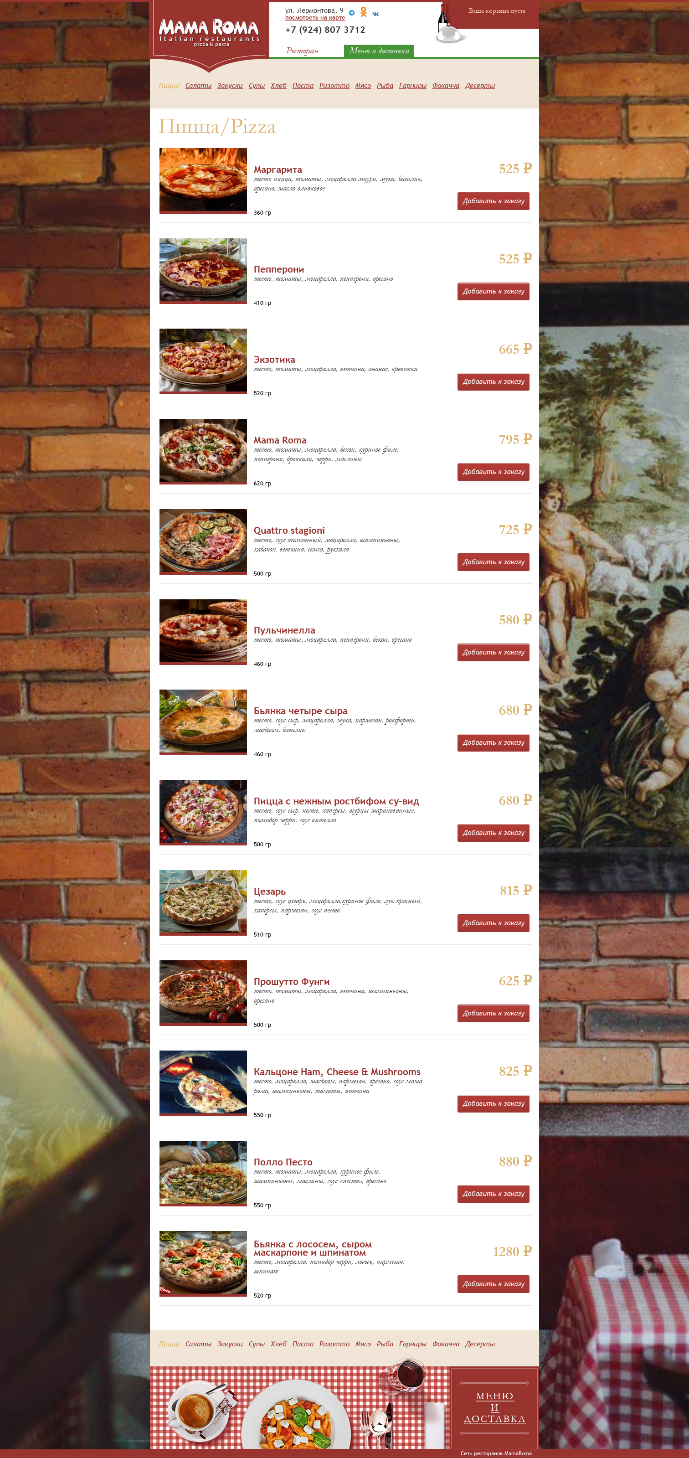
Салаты (198, 85)
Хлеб (279, 85)
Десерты (480, 85)
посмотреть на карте (315, 17)
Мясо (363, 85)
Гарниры (413, 85)
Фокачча (445, 85)
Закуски (230, 85)
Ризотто (334, 85)
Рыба (385, 85)
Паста (303, 85)
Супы (257, 85)
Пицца (169, 85)
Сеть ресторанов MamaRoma (496, 1453)
